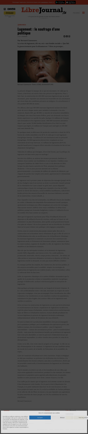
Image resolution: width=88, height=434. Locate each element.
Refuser (62, 417)
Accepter (40, 417)
